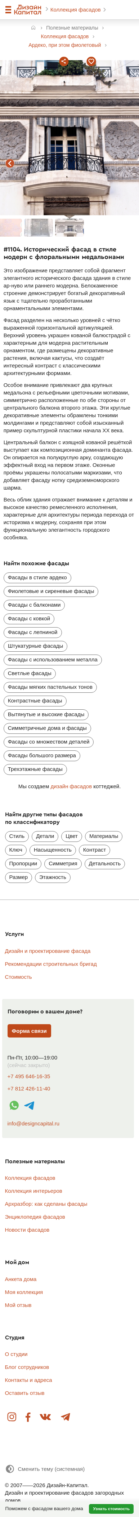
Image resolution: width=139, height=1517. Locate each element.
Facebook (28, 1417)
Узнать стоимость (111, 1509)
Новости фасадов (27, 1230)
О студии (16, 1354)
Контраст (94, 850)
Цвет (72, 836)
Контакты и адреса (28, 1380)
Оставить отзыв (25, 1393)
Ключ (15, 850)
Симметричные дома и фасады (47, 728)
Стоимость (18, 977)
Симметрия (63, 863)
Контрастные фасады (35, 700)
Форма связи (29, 1031)
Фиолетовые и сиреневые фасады (51, 591)
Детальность (105, 863)
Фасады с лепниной (33, 632)
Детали (45, 836)
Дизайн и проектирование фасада (48, 951)
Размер (18, 877)
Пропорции (23, 863)
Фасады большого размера (42, 755)
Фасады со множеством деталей (49, 742)
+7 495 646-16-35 (29, 1076)
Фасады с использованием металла (53, 659)
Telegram (65, 1417)
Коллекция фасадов (76, 9)
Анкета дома (21, 1279)
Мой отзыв (18, 1305)
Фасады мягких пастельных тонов (50, 687)
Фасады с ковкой (29, 618)
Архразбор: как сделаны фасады (46, 1204)
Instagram (12, 1417)
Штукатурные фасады (35, 646)
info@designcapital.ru (33, 1123)
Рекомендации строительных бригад (51, 964)
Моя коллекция (24, 1292)
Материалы (103, 836)
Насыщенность (53, 850)
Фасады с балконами (34, 605)
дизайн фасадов (71, 786)
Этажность (52, 877)
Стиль (17, 836)
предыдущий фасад (10, 163)
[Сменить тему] (45, 1469)
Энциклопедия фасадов (35, 1217)
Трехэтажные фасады (35, 769)
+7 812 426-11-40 (29, 1088)
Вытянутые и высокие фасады (46, 714)
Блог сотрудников (27, 1367)
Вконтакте (46, 1417)
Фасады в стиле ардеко (37, 577)
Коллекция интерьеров (33, 1191)
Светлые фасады (29, 673)
